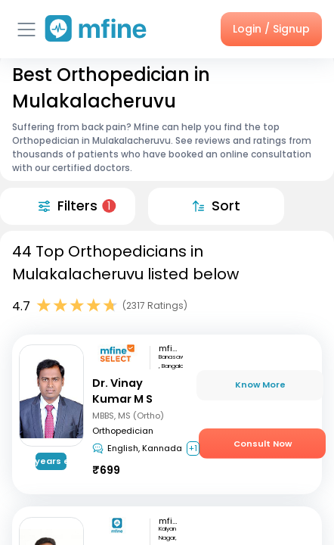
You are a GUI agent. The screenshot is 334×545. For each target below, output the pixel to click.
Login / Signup (271, 28)
